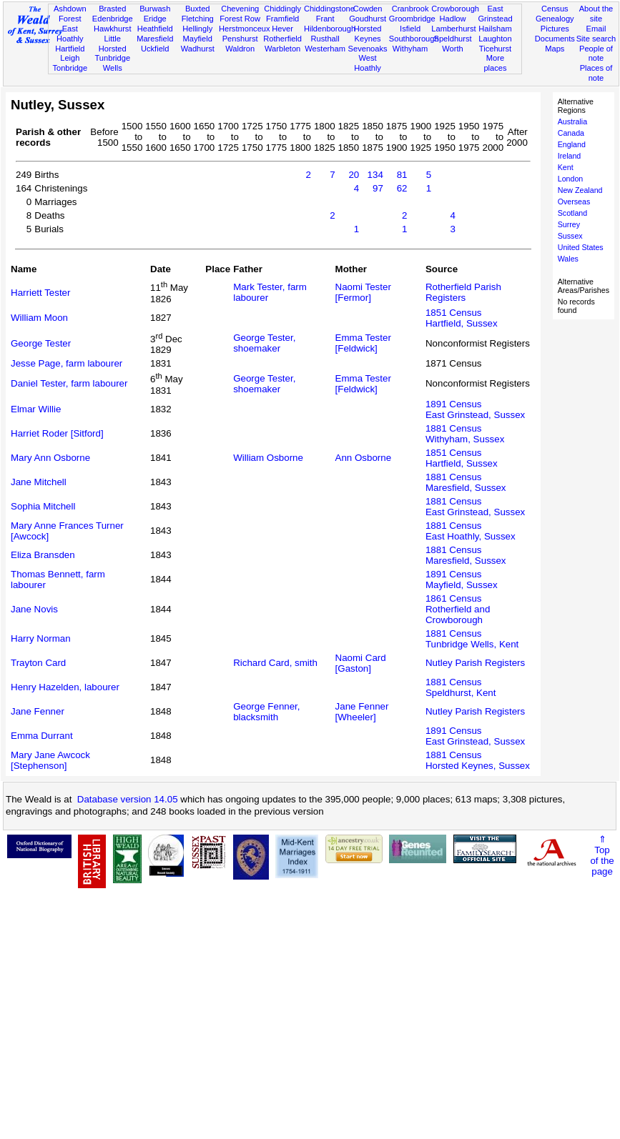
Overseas (574, 201)
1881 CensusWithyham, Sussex (464, 433)
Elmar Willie (36, 409)
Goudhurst (367, 18)
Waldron (240, 48)
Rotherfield (282, 38)
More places (494, 63)
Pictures (555, 28)
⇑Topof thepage (602, 855)
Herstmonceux (244, 28)
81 (402, 174)
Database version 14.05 (127, 799)
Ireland (569, 155)
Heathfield (155, 28)
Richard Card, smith (275, 662)
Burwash (154, 8)
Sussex (570, 236)
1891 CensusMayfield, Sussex (461, 579)
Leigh (69, 58)
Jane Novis (34, 609)
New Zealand (580, 190)
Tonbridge (69, 68)
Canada (571, 133)
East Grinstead (495, 13)
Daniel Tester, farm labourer (69, 383)
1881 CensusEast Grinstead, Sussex (475, 506)
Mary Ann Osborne (50, 457)
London (571, 178)
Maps (554, 48)
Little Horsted (113, 43)
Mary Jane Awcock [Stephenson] (50, 760)
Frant (325, 18)
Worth (452, 48)
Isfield (410, 28)
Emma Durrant (42, 735)
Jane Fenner (37, 711)
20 (353, 174)
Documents (555, 38)
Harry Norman (41, 638)
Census (555, 8)
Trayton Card (38, 662)
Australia (572, 121)
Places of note (596, 73)
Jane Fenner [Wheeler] (362, 711)
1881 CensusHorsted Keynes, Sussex (477, 760)
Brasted (112, 8)
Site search (596, 38)
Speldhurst (452, 38)
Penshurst (240, 38)
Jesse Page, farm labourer (66, 363)
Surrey (569, 224)
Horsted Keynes (368, 33)
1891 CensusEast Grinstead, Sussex (475, 409)
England (572, 144)
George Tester (41, 343)
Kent (566, 167)
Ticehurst (495, 48)
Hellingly (197, 28)
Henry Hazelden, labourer (65, 687)
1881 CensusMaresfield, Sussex (465, 482)
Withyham (410, 48)
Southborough (414, 38)
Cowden (368, 8)
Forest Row (240, 18)
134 (375, 174)
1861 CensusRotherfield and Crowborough (457, 609)
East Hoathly (70, 33)
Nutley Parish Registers (475, 662)
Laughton (494, 38)
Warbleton (282, 48)
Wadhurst (198, 48)
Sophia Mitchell (43, 506)
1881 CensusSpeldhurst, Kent (460, 687)
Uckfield (155, 48)
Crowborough (455, 8)
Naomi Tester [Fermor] (363, 292)
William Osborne (268, 457)
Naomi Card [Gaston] (360, 663)
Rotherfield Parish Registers (463, 292)
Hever (282, 28)
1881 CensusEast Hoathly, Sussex (470, 531)
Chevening (240, 8)
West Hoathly (367, 63)
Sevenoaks (368, 48)
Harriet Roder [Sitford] (57, 433)
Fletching (198, 18)
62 (402, 188)
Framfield (282, 18)
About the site (596, 13)
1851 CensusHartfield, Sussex (461, 318)
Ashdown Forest (70, 13)
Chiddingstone (329, 8)
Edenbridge (112, 18)
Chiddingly (282, 8)
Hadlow (453, 18)
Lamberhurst (453, 28)
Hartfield (69, 48)
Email (596, 28)
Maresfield (155, 38)
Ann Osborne (363, 457)
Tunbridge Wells (112, 63)
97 (378, 188)
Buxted (197, 8)
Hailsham (494, 28)
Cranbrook (410, 8)
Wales (568, 258)
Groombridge (412, 18)
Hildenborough (329, 28)
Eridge (155, 18)
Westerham (325, 48)
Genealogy (555, 18)
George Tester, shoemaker (264, 343)
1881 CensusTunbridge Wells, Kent (471, 639)
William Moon (39, 317)
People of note (596, 53)
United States (581, 247)
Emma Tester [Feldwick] (363, 343)
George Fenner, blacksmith (266, 711)
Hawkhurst (112, 28)
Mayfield (197, 38)
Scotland (572, 213)
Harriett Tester (40, 292)
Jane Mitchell (39, 482)
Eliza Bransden (43, 554)
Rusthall (325, 38)
